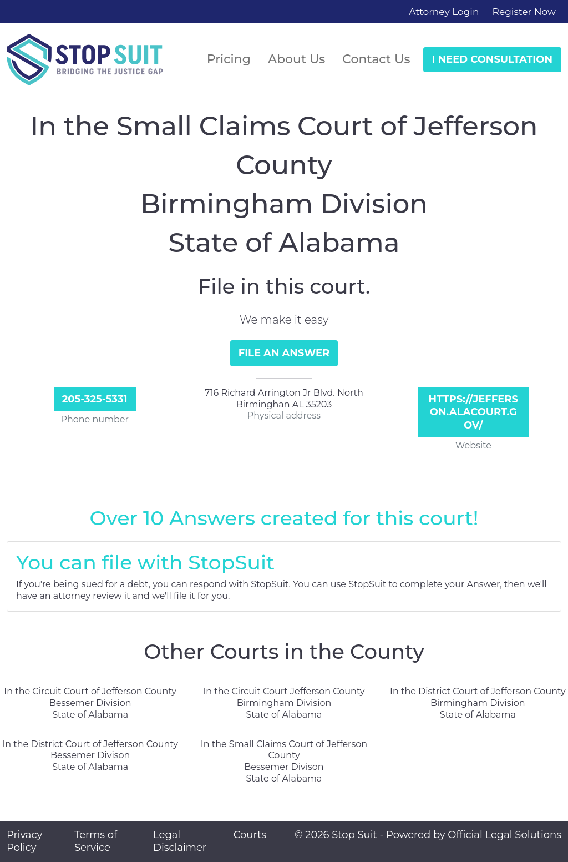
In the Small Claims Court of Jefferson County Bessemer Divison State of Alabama (284, 761)
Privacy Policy (24, 841)
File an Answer (284, 353)
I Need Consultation (492, 59)
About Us (296, 59)
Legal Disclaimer (179, 841)
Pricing (229, 59)
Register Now (524, 11)
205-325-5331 (95, 399)
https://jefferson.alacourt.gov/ (473, 412)
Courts (250, 835)
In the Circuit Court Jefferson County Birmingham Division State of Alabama (283, 703)
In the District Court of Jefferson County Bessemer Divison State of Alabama (90, 756)
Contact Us (376, 59)
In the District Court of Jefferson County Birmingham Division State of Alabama (477, 703)
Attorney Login (444, 11)
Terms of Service (95, 841)
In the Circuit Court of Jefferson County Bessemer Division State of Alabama (90, 703)
